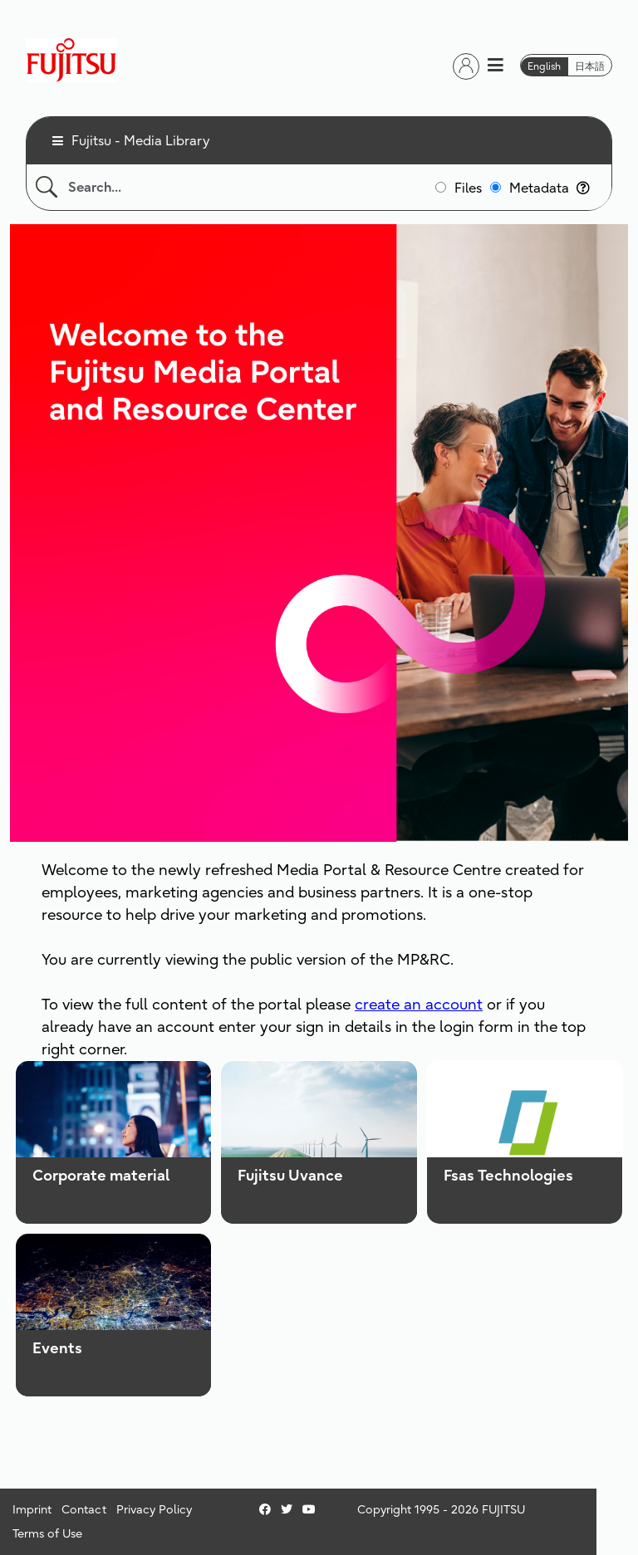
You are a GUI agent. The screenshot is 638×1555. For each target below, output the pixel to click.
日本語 (590, 66)
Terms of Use (47, 1533)
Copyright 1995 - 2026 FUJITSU (441, 1509)
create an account (419, 1004)
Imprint (32, 1509)
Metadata (549, 187)
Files (468, 187)
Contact (83, 1509)
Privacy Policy (154, 1509)
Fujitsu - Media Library (140, 140)
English (544, 66)
